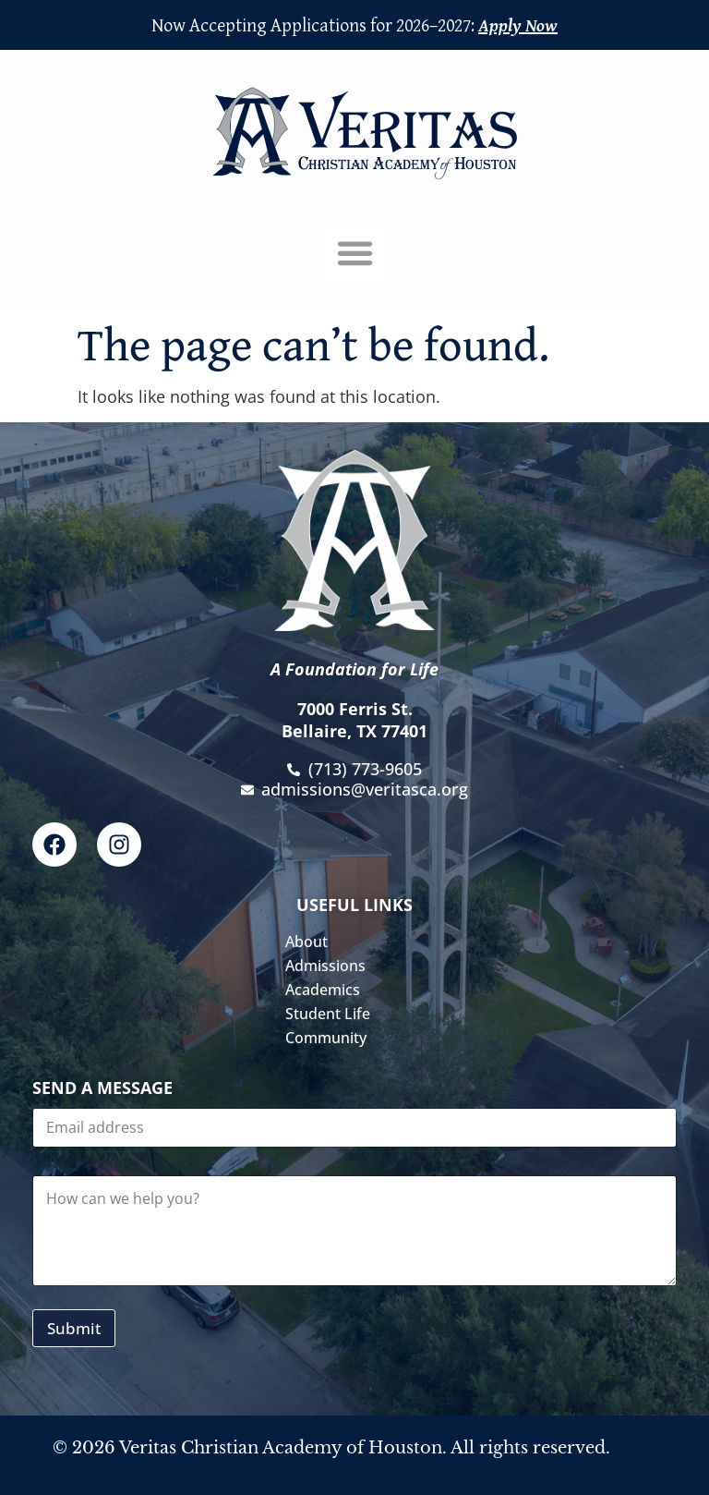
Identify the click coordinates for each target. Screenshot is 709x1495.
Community (330, 1037)
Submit (74, 1328)
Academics (327, 989)
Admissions (330, 965)
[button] (354, 253)
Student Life (332, 1013)
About (311, 941)
